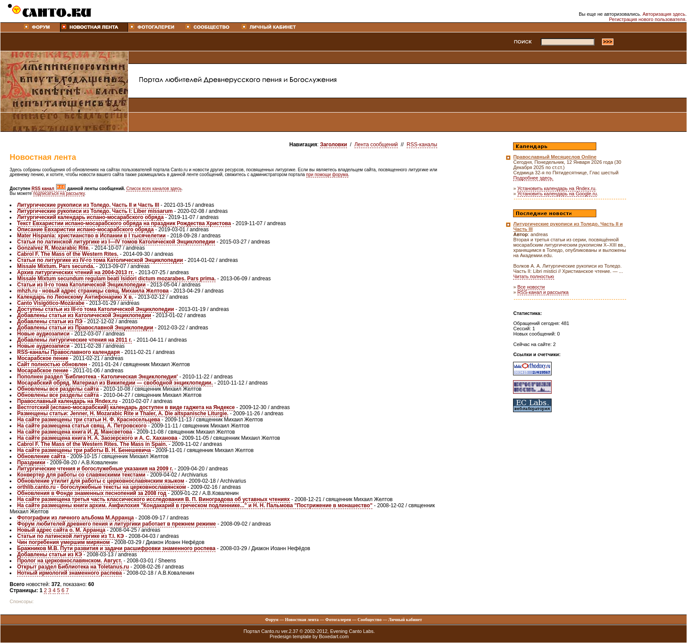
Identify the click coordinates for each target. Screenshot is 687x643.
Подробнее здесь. (533, 177)
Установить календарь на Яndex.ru (556, 188)
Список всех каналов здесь (153, 188)
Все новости (531, 287)
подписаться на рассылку (59, 193)
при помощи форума (327, 174)
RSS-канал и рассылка (543, 292)
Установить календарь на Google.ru (557, 193)
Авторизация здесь (664, 14)
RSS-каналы (422, 144)
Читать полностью (533, 276)
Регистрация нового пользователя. (648, 19)
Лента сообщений (376, 144)
